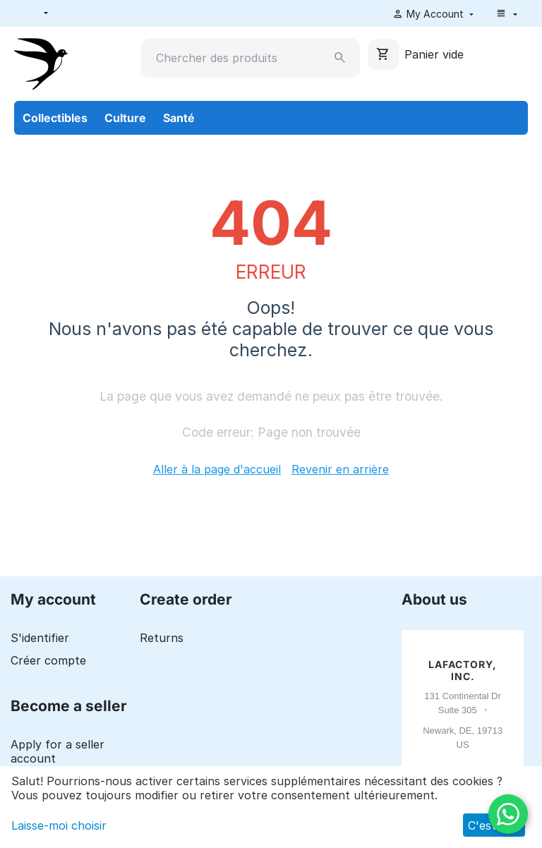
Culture (125, 118)
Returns (161, 638)
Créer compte (48, 660)
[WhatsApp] (508, 814)
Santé (179, 118)
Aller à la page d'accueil (217, 469)
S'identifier (40, 638)
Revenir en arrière (340, 469)
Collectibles (55, 118)
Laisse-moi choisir (59, 825)
